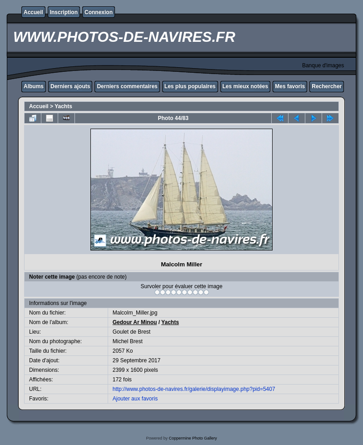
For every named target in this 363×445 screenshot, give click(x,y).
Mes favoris (290, 86)
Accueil (33, 12)
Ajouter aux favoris (135, 398)
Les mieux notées (246, 86)
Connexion (99, 12)
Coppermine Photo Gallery (193, 438)
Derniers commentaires (127, 86)
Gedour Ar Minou (135, 322)
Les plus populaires (190, 86)
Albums (34, 86)
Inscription (64, 12)
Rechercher (327, 86)
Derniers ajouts (70, 86)
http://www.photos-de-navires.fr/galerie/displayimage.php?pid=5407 (194, 389)
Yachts (63, 106)
